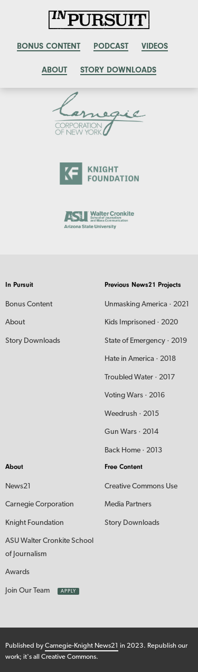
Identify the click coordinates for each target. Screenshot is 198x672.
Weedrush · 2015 (132, 414)
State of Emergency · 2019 (146, 341)
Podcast (110, 46)
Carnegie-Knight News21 (81, 645)
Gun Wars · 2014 (131, 432)
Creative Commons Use (141, 487)
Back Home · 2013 (133, 451)
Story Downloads (118, 70)
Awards (17, 572)
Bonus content (48, 46)
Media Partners (128, 504)
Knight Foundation (34, 523)
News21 (18, 487)
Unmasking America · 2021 (147, 304)
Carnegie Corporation (39, 504)
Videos (155, 46)
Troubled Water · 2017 (140, 378)
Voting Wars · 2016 (135, 395)
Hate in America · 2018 (140, 359)
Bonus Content (28, 304)
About (54, 70)
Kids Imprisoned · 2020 (141, 322)
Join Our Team (27, 591)
